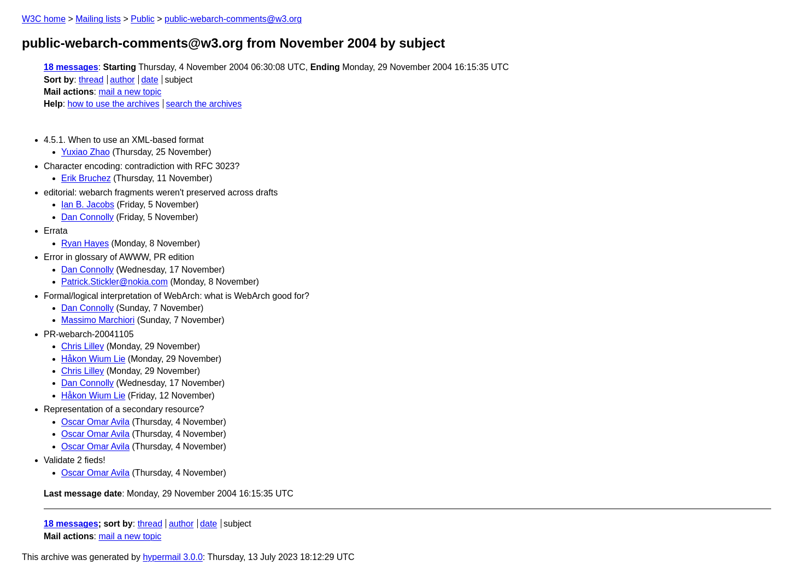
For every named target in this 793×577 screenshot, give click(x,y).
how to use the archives (114, 103)
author (122, 79)
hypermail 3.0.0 (172, 557)
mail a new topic (129, 91)
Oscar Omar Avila (95, 421)
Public (143, 19)
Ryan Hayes (85, 243)
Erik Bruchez (86, 178)
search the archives (204, 103)
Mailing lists (98, 19)
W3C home (44, 19)
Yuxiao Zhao (85, 152)
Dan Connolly (87, 217)
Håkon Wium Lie (93, 358)
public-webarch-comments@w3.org (233, 19)
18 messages (71, 67)
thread (91, 79)
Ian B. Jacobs (87, 204)
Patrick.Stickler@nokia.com (114, 281)
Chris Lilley (82, 346)
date (149, 79)
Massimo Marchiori (97, 320)
